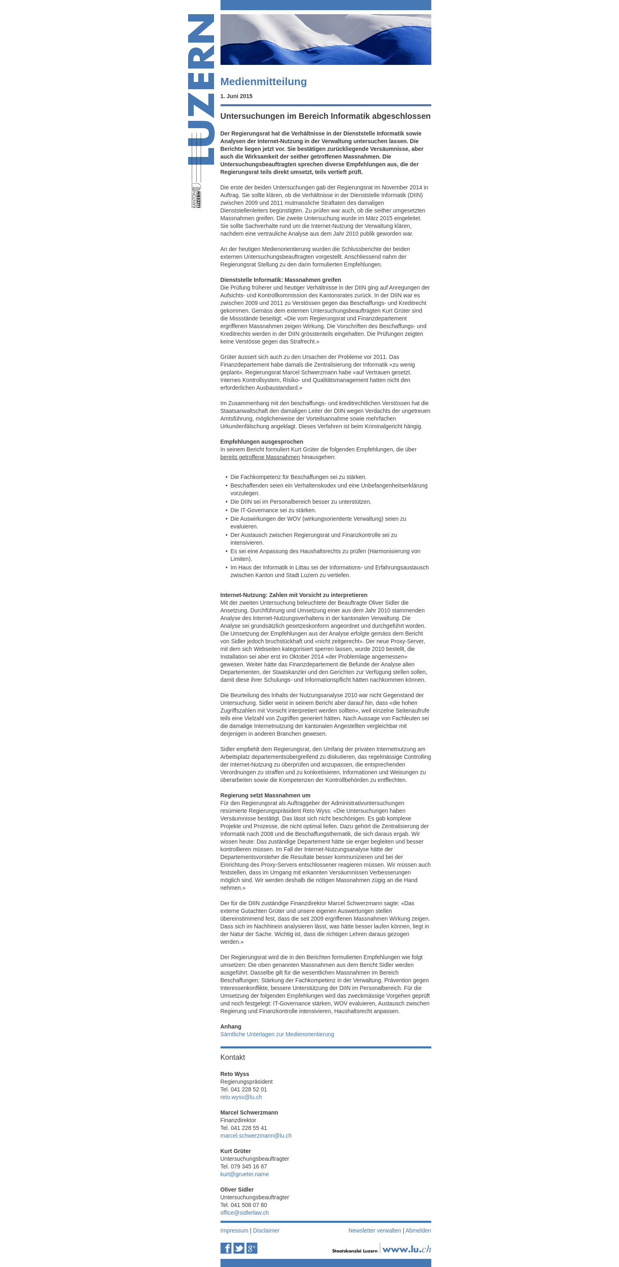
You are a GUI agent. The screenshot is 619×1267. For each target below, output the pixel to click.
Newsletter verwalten (375, 1230)
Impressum (234, 1230)
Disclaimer (266, 1230)
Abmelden (418, 1230)
